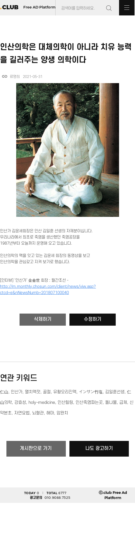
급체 (123, 402)
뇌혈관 (38, 413)
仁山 (4, 392)
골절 (47, 392)
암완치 (62, 413)
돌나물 (111, 402)
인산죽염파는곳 (89, 402)
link (5, 76)
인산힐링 (65, 402)
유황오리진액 (64, 392)
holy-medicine (42, 402)
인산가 (16, 392)
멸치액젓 (32, 392)
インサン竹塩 (91, 392)
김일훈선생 (114, 392)
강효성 (20, 402)
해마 (50, 413)
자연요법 (22, 413)
